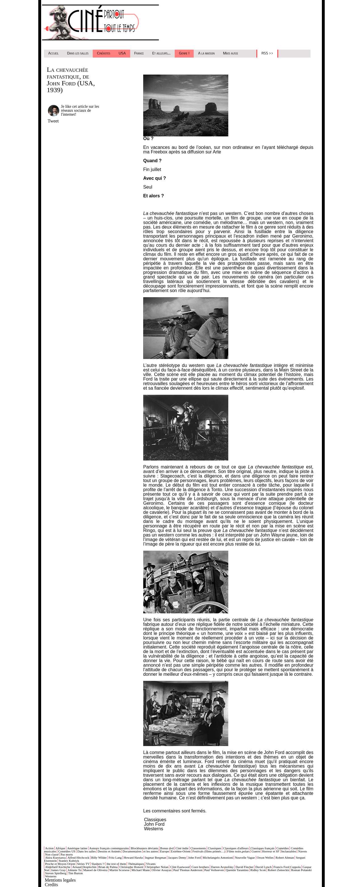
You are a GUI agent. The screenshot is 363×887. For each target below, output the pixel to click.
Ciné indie (182, 848)
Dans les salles (77, 53)
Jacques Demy (177, 857)
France (139, 53)
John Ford (154, 824)
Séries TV (83, 863)
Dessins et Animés (109, 851)
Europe (164, 851)
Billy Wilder (99, 857)
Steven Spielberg (55, 873)
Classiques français (262, 848)
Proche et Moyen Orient (60, 863)
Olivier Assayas (161, 870)
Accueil (53, 53)
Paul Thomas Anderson (187, 870)
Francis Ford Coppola (287, 867)
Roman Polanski (301, 870)
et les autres (150, 851)
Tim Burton (75, 873)
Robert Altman (284, 857)
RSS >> (267, 53)
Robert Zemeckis (278, 870)
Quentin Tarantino (237, 870)
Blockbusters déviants (144, 848)
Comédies (283, 848)
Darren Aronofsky (222, 867)
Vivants (151, 863)
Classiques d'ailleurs (236, 848)
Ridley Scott (258, 870)
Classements (198, 848)
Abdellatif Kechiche (57, 867)
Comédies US (66, 851)
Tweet (53, 121)
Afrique (60, 848)
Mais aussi (230, 53)
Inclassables (288, 851)
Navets (302, 851)
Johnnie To (74, 870)
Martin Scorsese (119, 870)
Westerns (153, 828)
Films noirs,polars (238, 851)
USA (122, 53)
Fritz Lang (115, 857)
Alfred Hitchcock (78, 857)
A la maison (206, 53)
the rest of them (116, 863)
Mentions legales (60, 880)
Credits (51, 884)
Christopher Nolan (156, 867)
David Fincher (244, 867)
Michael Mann (141, 870)
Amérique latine (77, 848)
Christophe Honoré (131, 867)
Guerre (256, 851)
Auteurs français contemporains (109, 848)
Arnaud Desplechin (84, 867)
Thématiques (136, 863)
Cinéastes (103, 53)
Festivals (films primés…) (209, 851)
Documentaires (132, 851)
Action (49, 848)
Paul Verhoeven (214, 870)
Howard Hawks (133, 857)
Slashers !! (98, 863)
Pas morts (67, 854)
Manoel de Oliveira (95, 870)
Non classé (52, 854)
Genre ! (184, 53)
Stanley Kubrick (69, 860)
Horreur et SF (270, 851)
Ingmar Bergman (155, 857)
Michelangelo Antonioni (217, 857)
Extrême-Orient (181, 851)
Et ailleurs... (161, 53)
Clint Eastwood (179, 867)
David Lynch (263, 867)
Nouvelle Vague (245, 857)
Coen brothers (200, 867)
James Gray (58, 870)
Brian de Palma (108, 867)
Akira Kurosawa (55, 857)
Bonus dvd (167, 848)
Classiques (155, 819)
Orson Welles (265, 857)
